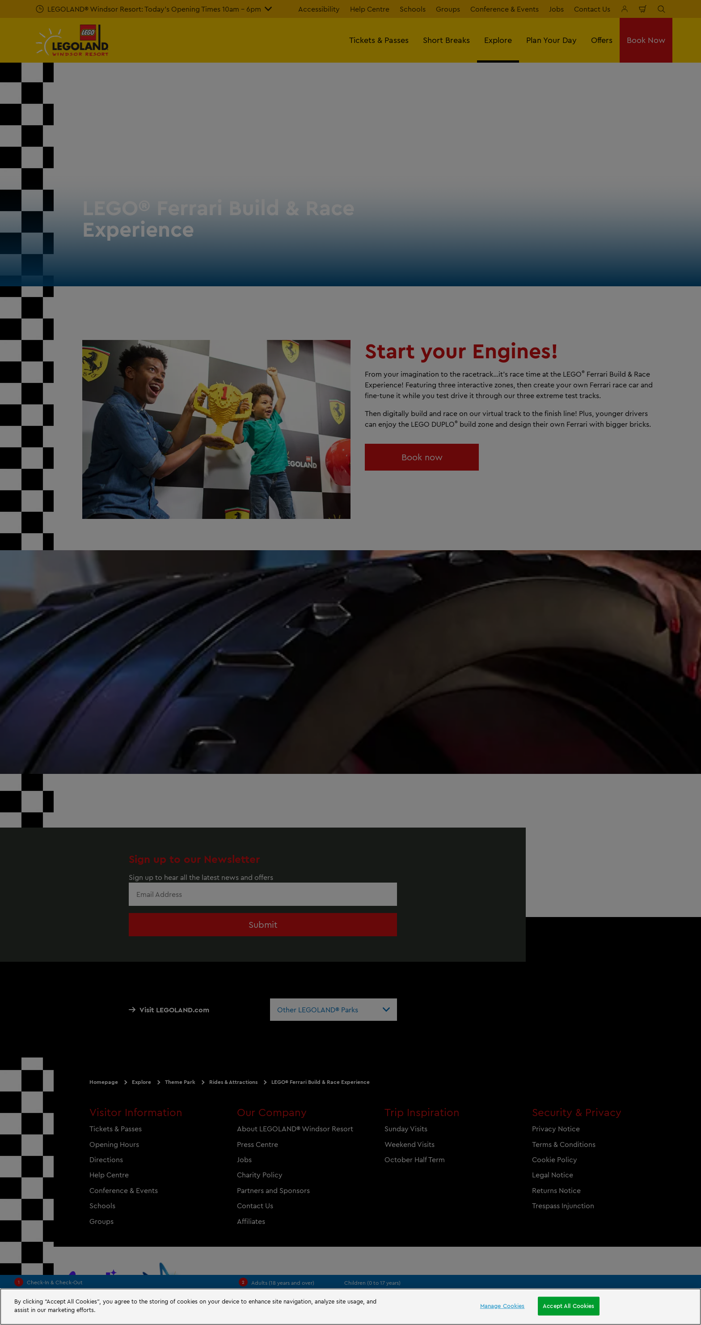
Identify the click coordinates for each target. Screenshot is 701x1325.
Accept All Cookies (568, 1305)
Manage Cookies (502, 1305)
